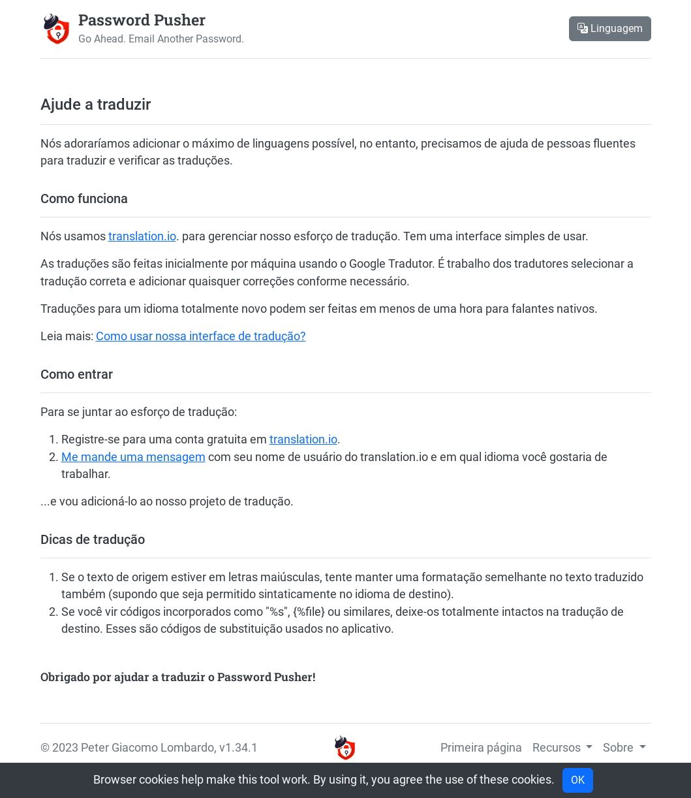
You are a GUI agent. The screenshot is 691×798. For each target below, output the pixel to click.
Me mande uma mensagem (133, 457)
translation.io (142, 236)
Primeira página (481, 747)
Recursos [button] (557, 747)
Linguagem (610, 28)
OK (578, 780)
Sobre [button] (619, 747)
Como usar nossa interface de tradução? (201, 336)
